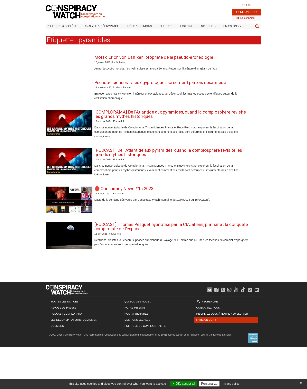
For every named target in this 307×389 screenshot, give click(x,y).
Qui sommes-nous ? (138, 301)
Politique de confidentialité (145, 325)
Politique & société (62, 26)
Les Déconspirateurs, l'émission (74, 319)
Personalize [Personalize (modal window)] (209, 383)
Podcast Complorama (66, 313)
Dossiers (57, 325)
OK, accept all (183, 383)
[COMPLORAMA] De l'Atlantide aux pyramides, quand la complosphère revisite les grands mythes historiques (170, 114)
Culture (166, 26)
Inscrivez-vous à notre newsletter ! (222, 313)
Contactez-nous (208, 307)
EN (249, 4)
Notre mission (135, 307)
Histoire (186, 26)
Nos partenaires (136, 313)
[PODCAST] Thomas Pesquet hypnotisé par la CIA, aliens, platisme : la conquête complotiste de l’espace (171, 226)
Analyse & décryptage (102, 26)
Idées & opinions (139, 26)
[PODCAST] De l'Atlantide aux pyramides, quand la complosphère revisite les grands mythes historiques (168, 152)
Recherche (210, 301)
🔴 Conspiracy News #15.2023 (123, 188)
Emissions (231, 26)
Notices (207, 26)
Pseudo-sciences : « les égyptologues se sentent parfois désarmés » (160, 82)
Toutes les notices (65, 301)
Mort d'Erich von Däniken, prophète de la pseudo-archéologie (153, 57)
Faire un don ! (246, 12)
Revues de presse (64, 307)
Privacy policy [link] (230, 383)
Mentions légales (137, 319)
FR (243, 4)
